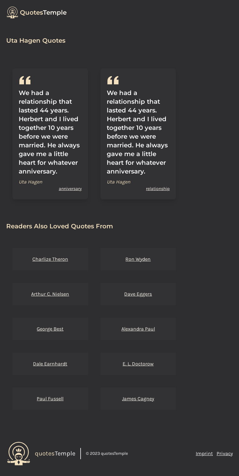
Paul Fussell (50, 399)
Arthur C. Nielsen (50, 294)
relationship (158, 188)
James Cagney (138, 399)
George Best (50, 329)
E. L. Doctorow (138, 364)
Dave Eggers (138, 294)
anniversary (70, 188)
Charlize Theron (50, 259)
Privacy (225, 453)
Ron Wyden (138, 259)
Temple (43, 12)
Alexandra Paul (138, 329)
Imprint (204, 453)
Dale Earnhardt (50, 364)
